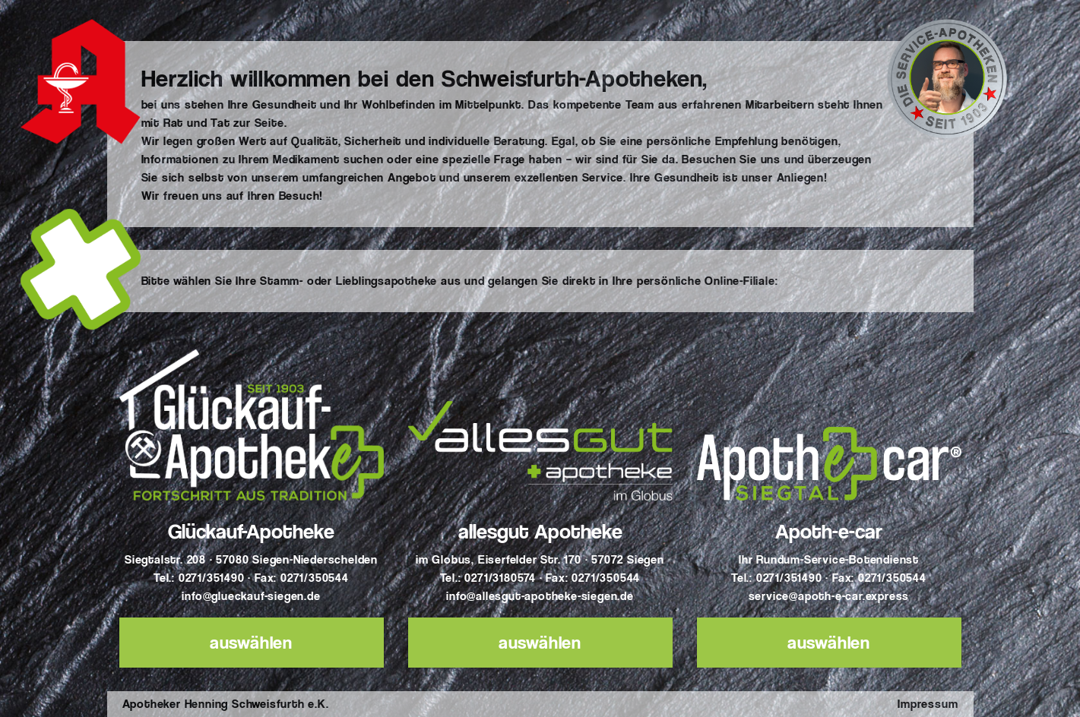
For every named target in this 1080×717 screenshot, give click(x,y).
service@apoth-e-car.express (829, 596)
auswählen (251, 642)
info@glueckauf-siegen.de (251, 596)
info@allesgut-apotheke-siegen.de (540, 596)
